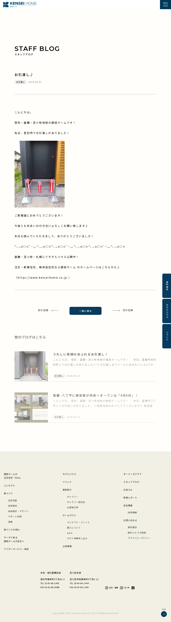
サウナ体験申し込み (77, 538)
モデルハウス (69, 474)
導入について (74, 527)
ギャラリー (72, 496)
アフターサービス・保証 (16, 549)
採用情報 (132, 512)
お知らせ (128, 489)
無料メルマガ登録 (137, 532)
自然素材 (12, 505)
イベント (67, 481)
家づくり (8, 493)
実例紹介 (67, 489)
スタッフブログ (131, 481)
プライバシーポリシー (139, 538)
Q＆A (69, 533)
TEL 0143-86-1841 (49, 583)
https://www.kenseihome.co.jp (43, 277)
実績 (10, 521)
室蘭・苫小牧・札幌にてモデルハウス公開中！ (47, 257)
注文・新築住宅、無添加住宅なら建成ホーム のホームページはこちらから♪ (67, 267)
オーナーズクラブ (132, 474)
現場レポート (130, 497)
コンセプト (9, 485)
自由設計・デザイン (18, 511)
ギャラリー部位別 (76, 502)
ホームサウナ (69, 515)
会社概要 (128, 505)
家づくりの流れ (12, 529)
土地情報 (67, 546)
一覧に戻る (85, 311)
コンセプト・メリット (78, 522)
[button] (165, 4)
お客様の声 (72, 507)
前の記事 (43, 310)
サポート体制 (15, 516)
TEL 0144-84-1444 (79, 583)
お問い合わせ (130, 520)
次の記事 (128, 310)
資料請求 (132, 527)
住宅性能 (12, 500)
